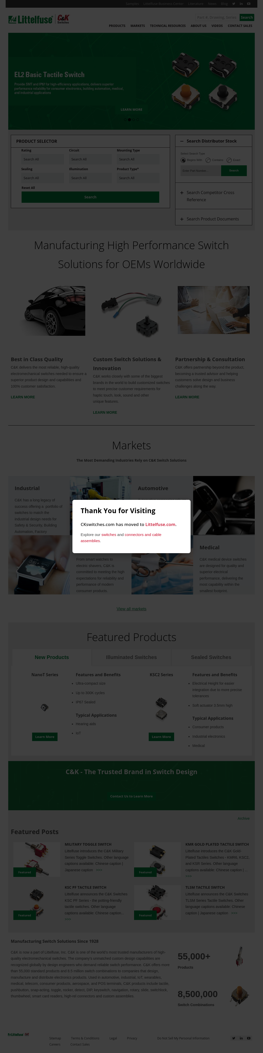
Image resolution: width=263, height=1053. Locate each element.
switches (108, 534)
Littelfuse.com (160, 524)
